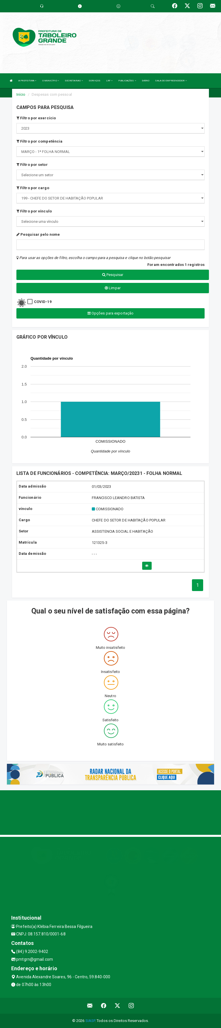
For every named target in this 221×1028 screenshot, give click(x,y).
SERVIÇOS (94, 80)
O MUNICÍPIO (50, 80)
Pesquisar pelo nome (38, 234)
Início (21, 94)
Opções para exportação (110, 313)
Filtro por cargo (32, 188)
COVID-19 (43, 302)
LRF (109, 80)
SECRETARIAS (74, 80)
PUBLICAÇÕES (127, 80)
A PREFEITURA (27, 80)
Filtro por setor (32, 164)
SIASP (90, 1021)
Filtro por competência (39, 141)
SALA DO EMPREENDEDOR (170, 80)
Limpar (113, 288)
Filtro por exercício (36, 118)
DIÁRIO (146, 80)
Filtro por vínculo (34, 211)
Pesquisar (112, 275)
